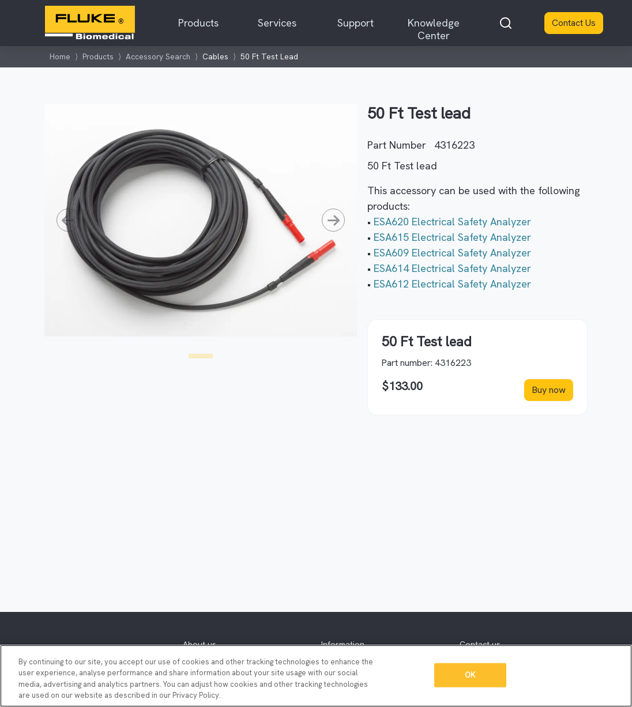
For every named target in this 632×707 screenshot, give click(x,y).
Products (198, 22)
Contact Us (574, 23)
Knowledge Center (434, 29)
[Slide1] (201, 356)
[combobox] (505, 23)
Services (277, 22)
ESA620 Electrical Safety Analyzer (452, 221)
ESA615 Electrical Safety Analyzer (452, 237)
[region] (316, 676)
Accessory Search (158, 56)
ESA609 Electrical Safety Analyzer (452, 252)
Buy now (549, 390)
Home (60, 56)
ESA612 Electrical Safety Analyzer (452, 283)
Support (355, 22)
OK (470, 675)
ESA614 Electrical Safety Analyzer (452, 268)
